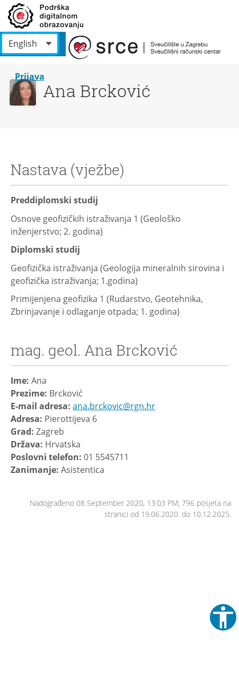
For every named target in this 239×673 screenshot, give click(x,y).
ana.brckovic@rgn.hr (114, 406)
